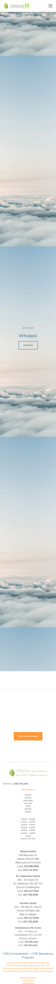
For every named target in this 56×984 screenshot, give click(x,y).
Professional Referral (28, 978)
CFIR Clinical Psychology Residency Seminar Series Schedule (28, 968)
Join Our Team (28, 981)
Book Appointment (28, 736)
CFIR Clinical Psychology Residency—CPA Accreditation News (28, 971)
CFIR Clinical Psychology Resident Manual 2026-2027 (28, 963)
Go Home (28, 345)
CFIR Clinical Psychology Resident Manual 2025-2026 (28, 966)
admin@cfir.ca (28, 789)
